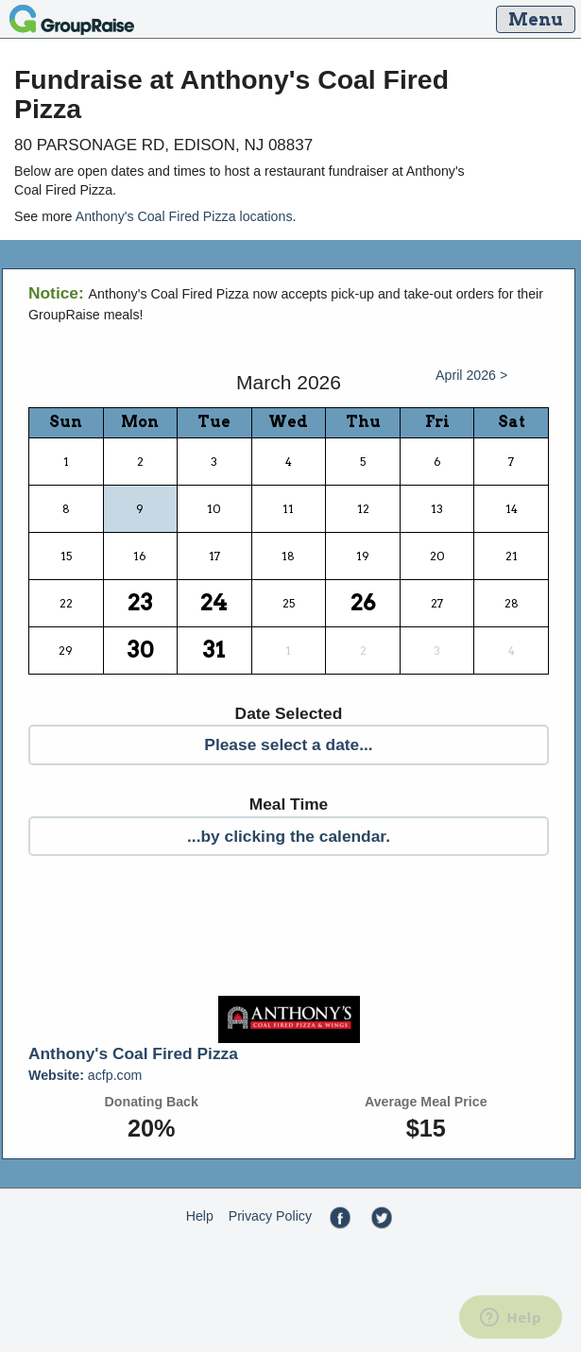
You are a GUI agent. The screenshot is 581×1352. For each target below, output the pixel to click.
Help (200, 1216)
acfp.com (85, 1075)
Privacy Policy (270, 1216)
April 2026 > (471, 375)
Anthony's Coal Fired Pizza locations (184, 216)
